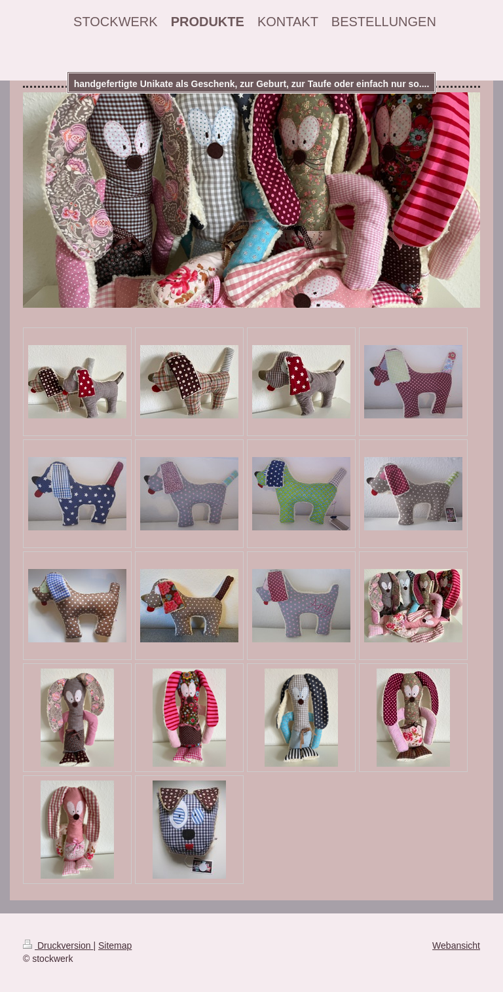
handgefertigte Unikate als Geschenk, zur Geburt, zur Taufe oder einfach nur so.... (252, 84)
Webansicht (456, 945)
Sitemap (115, 945)
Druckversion (58, 945)
